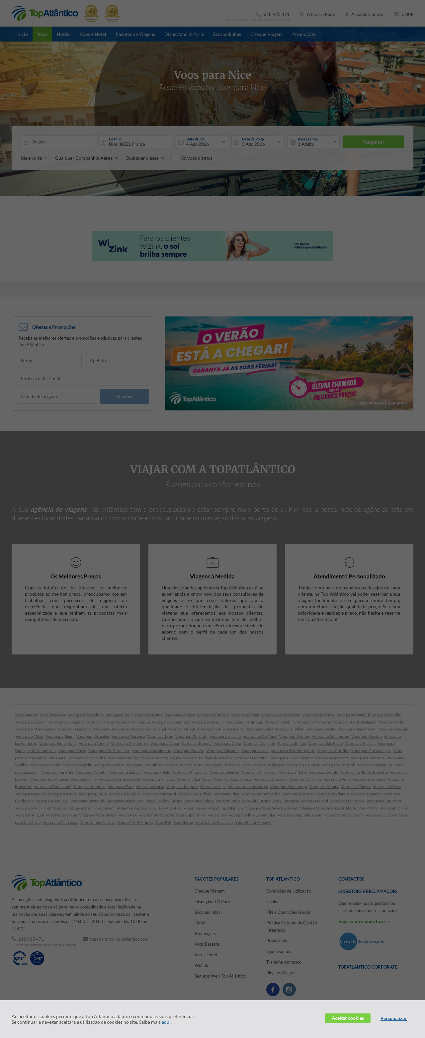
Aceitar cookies (348, 1018)
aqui (166, 1022)
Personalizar (394, 1018)
